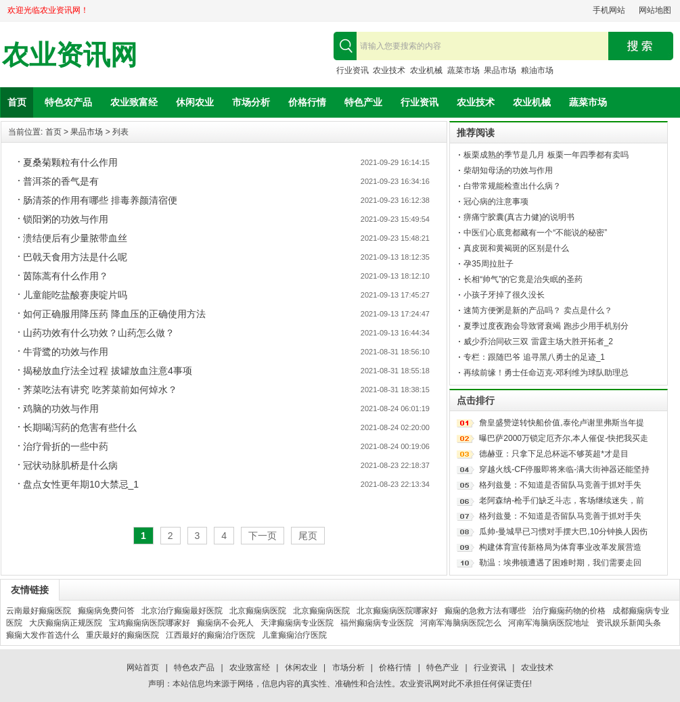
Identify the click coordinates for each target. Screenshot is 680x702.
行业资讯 (352, 70)
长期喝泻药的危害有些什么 (80, 427)
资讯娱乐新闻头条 (628, 623)
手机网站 (609, 10)
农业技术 (389, 70)
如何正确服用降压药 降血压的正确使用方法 (114, 313)
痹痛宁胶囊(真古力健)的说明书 (518, 217)
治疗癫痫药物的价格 (569, 610)
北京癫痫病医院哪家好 (397, 610)
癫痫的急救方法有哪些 (485, 610)
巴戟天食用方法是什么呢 (75, 257)
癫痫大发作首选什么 (42, 635)
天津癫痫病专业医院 (297, 623)
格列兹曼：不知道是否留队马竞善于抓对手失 (560, 485)
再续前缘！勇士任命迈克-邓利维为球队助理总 (546, 372)
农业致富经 (134, 102)
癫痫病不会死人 (225, 623)
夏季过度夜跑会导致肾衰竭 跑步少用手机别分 (545, 326)
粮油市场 (537, 70)
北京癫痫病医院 (257, 610)
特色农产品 (68, 102)
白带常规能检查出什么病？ (512, 186)
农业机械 (426, 70)
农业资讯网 (69, 55)
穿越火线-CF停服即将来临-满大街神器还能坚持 (564, 469)
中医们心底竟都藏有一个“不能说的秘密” (535, 232)
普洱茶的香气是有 (61, 181)
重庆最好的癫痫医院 (122, 635)
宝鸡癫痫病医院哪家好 (149, 623)
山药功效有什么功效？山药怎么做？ (99, 332)
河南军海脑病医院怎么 (460, 623)
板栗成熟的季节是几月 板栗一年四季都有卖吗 (545, 155)
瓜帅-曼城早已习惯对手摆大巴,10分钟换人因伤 (563, 531)
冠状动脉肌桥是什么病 (70, 465)
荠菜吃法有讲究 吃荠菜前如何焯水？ (100, 389)
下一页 (262, 535)
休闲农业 (195, 102)
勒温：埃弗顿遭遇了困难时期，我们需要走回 (560, 562)
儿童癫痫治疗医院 (294, 635)
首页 (16, 102)
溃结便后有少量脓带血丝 (75, 238)
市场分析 (251, 102)
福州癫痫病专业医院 (376, 623)
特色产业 (363, 102)
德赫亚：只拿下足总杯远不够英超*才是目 (554, 454)
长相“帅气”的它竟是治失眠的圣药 (523, 279)
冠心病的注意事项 (495, 201)
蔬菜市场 (463, 70)
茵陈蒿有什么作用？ (65, 276)
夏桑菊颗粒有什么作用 (70, 162)
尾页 (307, 535)
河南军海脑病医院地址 (548, 623)
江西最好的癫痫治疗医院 (210, 635)
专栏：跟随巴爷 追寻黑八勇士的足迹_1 (534, 357)
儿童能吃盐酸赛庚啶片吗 (75, 294)
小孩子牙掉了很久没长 (504, 295)
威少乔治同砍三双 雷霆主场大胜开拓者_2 (538, 341)
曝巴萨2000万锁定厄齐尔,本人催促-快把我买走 (563, 438)
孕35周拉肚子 (488, 263)
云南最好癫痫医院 (38, 610)
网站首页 (143, 667)
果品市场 (500, 70)
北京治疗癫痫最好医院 (182, 610)
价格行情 (307, 102)
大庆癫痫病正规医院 (65, 623)
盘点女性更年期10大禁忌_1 (81, 484)
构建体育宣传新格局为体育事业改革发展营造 (560, 547)
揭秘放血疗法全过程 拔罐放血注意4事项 (107, 370)
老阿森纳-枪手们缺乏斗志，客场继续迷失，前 (561, 500)
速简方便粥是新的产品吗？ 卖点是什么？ (537, 310)
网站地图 (655, 10)
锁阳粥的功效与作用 (65, 219)
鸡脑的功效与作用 (61, 408)
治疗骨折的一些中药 (65, 446)
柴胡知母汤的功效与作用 (508, 170)
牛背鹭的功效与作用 (65, 351)
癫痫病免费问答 (106, 610)
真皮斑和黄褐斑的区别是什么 (516, 248)
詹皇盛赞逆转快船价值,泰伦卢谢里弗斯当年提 (561, 422)
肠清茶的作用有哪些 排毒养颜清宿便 (100, 200)
